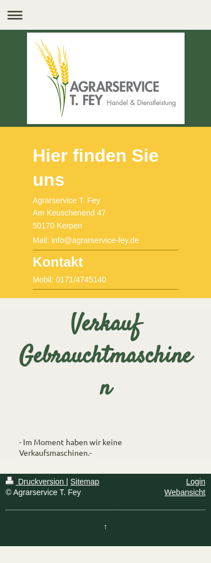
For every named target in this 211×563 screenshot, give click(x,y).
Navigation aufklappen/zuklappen (105, 15)
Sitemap (84, 481)
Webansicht (184, 492)
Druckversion (36, 481)
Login (195, 481)
